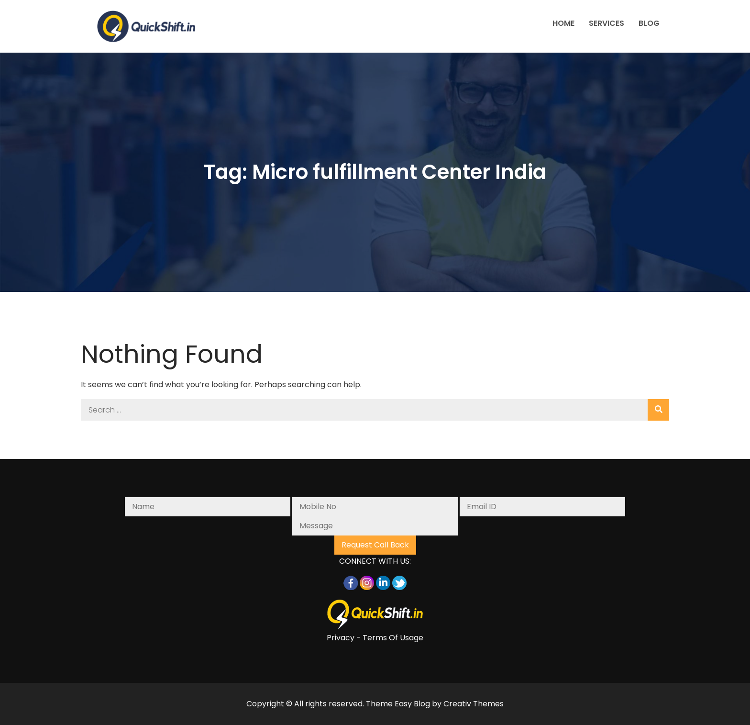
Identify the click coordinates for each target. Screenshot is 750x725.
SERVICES (606, 23)
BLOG (649, 23)
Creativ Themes (473, 703)
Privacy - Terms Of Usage (375, 637)
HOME (563, 23)
